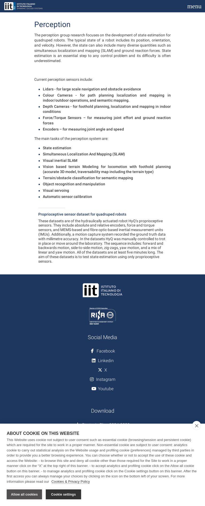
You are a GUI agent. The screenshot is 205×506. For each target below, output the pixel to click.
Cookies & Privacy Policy (70, 482)
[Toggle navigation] (194, 6)
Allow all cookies (24, 494)
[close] (196, 425)
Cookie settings (63, 494)
